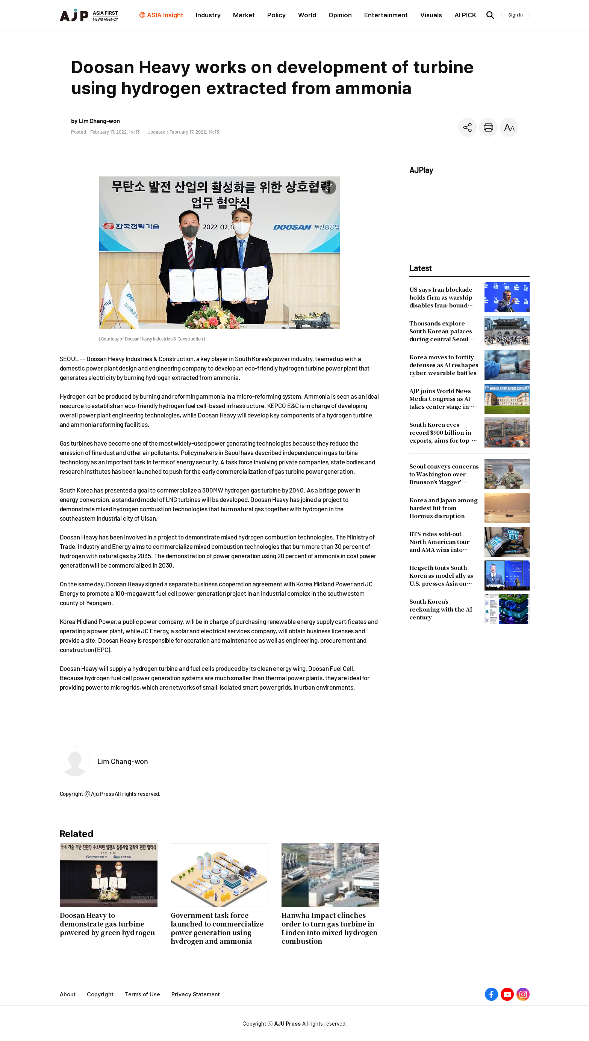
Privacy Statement (195, 994)
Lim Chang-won (122, 760)
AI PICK (465, 15)
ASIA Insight (165, 15)
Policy (276, 15)
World (307, 15)
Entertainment (386, 15)
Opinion (340, 15)
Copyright (100, 994)
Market (244, 15)
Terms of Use (142, 994)
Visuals (431, 15)
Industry (208, 15)
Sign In (515, 15)
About (68, 994)
